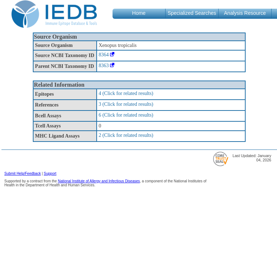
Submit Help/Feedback (22, 174)
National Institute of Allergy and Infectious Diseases (99, 181)
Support (50, 174)
